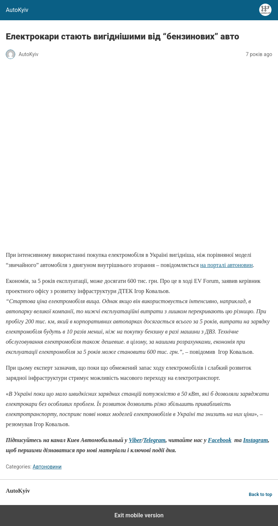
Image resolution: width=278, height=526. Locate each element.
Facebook (219, 440)
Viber (135, 440)
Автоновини (47, 467)
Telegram (154, 440)
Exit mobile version (139, 515)
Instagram (255, 440)
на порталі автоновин (226, 265)
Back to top (260, 494)
